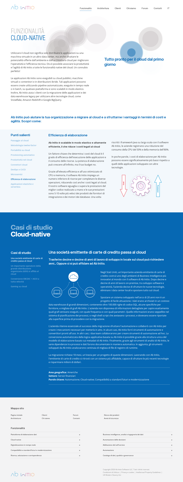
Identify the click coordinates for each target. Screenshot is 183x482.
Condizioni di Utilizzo (111, 472)
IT (168, 8)
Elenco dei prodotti (111, 415)
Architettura (103, 8)
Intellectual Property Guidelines (148, 472)
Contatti (158, 8)
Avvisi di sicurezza (111, 418)
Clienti (118, 8)
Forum (145, 8)
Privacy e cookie (127, 472)
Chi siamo (131, 8)
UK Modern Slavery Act (112, 475)
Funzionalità (86, 8)
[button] (58, 434)
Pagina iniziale (16, 415)
